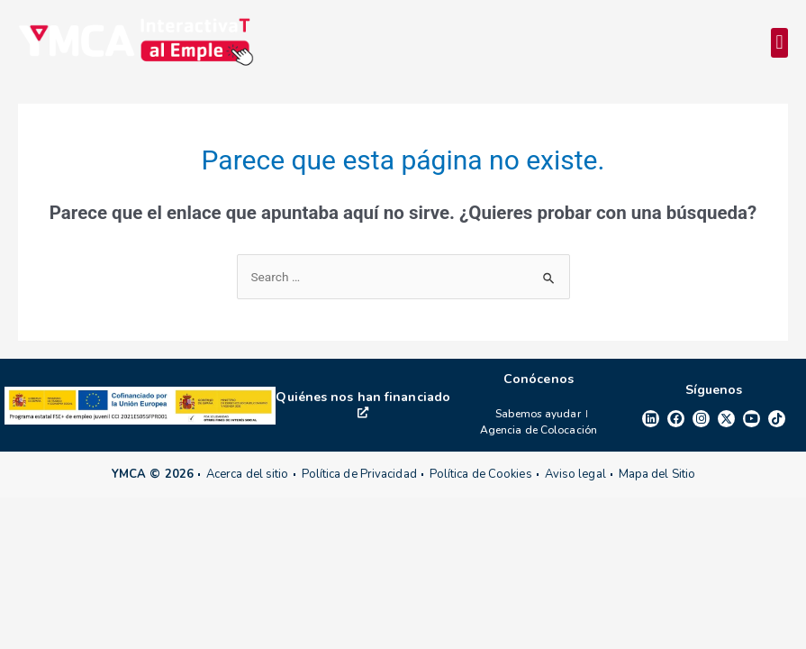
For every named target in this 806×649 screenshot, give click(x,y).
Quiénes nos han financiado (363, 403)
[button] (779, 43)
